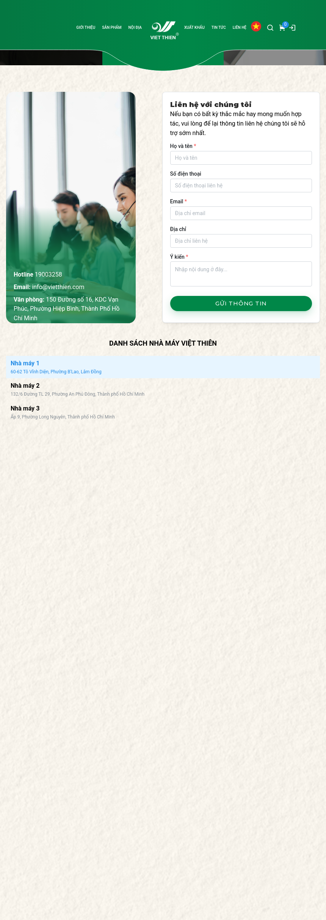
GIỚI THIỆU (85, 27)
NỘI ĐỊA (135, 27)
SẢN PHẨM (111, 27)
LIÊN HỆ (239, 27)
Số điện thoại (185, 174)
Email (178, 201)
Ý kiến (179, 257)
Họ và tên (183, 146)
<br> (116, 542)
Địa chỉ (178, 229)
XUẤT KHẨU (194, 27)
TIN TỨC (219, 27)
